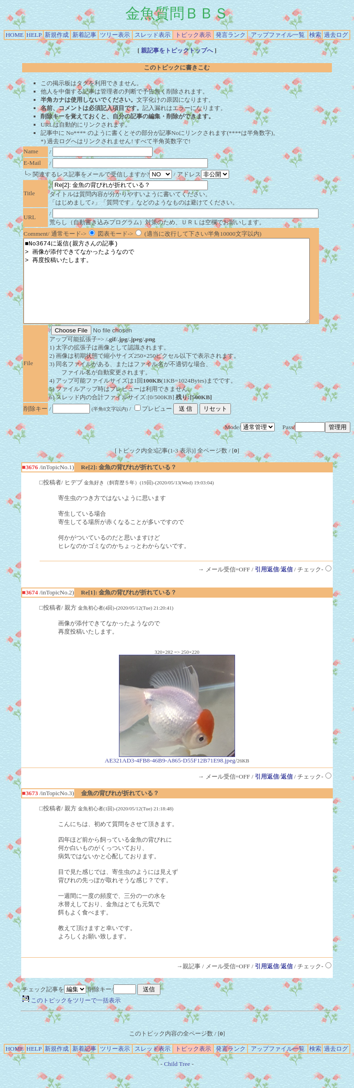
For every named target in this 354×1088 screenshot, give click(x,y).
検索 (315, 34)
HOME (15, 34)
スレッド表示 (153, 34)
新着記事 (84, 34)
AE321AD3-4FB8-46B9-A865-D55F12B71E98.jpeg (170, 774)
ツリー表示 (115, 34)
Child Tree (177, 1080)
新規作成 (57, 34)
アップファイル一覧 (278, 34)
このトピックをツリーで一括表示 (71, 1016)
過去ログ (336, 34)
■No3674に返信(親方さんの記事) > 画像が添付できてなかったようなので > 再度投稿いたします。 (184, 289)
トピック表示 (193, 34)
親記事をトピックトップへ (177, 50)
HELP (33, 34)
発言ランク (231, 34)
